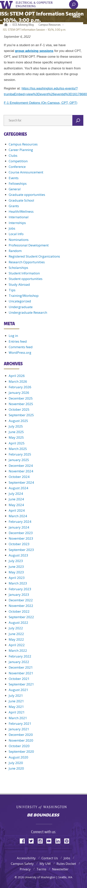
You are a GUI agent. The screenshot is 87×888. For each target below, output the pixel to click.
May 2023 (16, 572)
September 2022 (21, 617)
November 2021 (21, 673)
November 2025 (21, 404)
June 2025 (16, 432)
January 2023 (19, 594)
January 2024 (19, 527)
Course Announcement (26, 172)
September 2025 (21, 415)
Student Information (24, 273)
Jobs (12, 228)
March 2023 (18, 583)
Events (14, 178)
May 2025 (16, 437)
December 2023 (21, 533)
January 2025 (19, 460)
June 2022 (16, 634)
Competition (18, 161)
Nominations (19, 239)
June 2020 (16, 768)
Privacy (25, 869)
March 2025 (18, 448)
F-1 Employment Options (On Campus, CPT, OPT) (40, 103)
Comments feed (21, 347)
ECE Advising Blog (23, 24)
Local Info (16, 234)
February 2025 (20, 454)
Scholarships (18, 267)
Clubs (13, 155)
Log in (13, 335)
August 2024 (18, 488)
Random (15, 251)
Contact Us (49, 858)
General (15, 189)
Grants (14, 206)
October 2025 (19, 409)
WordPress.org (20, 352)
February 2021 (20, 723)
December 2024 (21, 465)
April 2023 (17, 577)
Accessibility (26, 858)
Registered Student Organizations (34, 256)
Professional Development (29, 245)
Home (5, 24)
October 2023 (19, 544)
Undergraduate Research (28, 312)
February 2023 (20, 589)
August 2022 (18, 622)
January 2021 (19, 729)
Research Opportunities (27, 262)
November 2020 (21, 740)
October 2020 (19, 746)
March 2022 (18, 650)
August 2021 (18, 690)
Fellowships (18, 183)
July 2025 (16, 426)
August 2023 (18, 555)
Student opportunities (25, 279)
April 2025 (17, 443)
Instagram (41, 840)
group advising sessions (34, 51)
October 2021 (19, 678)
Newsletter (60, 869)
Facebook (24, 840)
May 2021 (16, 706)
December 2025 (21, 398)
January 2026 (19, 392)
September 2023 (21, 549)
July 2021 (16, 695)
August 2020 (18, 757)
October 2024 (19, 476)
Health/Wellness (21, 211)
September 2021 (21, 684)
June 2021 (16, 701)
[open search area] (73, 4)
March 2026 (18, 381)
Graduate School (21, 200)
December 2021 (21, 667)
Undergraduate (21, 307)
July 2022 (16, 628)
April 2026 (17, 375)
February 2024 (20, 521)
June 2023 (16, 566)
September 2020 (21, 751)
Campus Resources (50, 24)
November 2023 (21, 538)
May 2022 (16, 639)
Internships (17, 223)
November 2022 (21, 605)
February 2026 (20, 387)
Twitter (33, 840)
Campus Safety (22, 863)
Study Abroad (19, 284)
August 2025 (18, 421)
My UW (45, 863)
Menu (76, 16)
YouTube (50, 840)
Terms (41, 869)
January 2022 (19, 662)
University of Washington (7, 4)
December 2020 (21, 734)
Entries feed (18, 341)
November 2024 (21, 471)
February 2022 (20, 656)
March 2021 (18, 718)
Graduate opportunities (27, 194)
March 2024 (18, 516)
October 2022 (19, 611)
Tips (12, 290)
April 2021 (17, 712)
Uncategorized (20, 301)
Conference (17, 166)
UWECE (36, 4)
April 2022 (17, 645)
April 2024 (17, 510)
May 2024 (16, 505)
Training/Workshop (24, 295)
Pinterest (68, 840)
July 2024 (16, 493)
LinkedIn (59, 840)
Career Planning (21, 150)
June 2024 (16, 499)
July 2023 (16, 561)
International (19, 217)
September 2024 (21, 482)
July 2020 (16, 763)
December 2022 (21, 600)
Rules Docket (66, 863)
